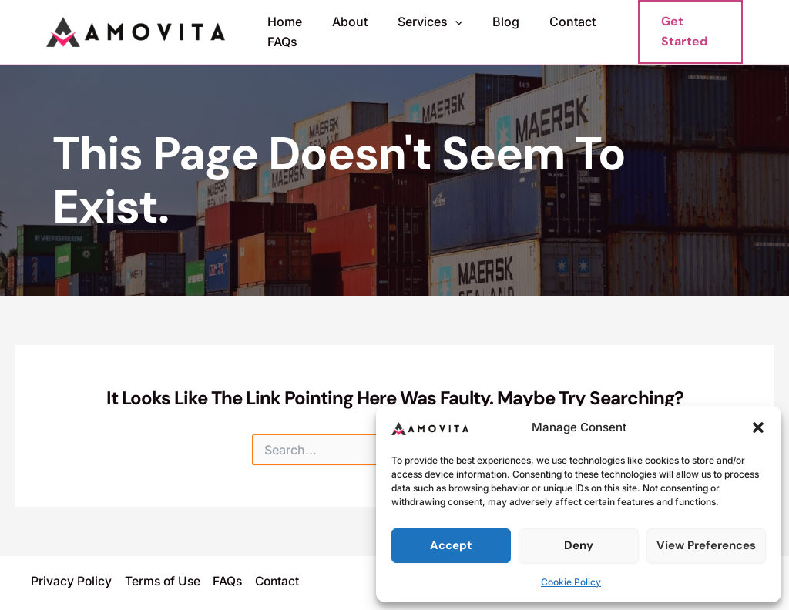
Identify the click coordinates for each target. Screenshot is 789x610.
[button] (758, 427)
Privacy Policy (71, 581)
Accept (451, 545)
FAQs (280, 41)
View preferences (706, 545)
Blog (488, 21)
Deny (578, 545)
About (342, 21)
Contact (549, 21)
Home (282, 21)
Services (417, 22)
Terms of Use (164, 581)
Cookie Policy (571, 582)
